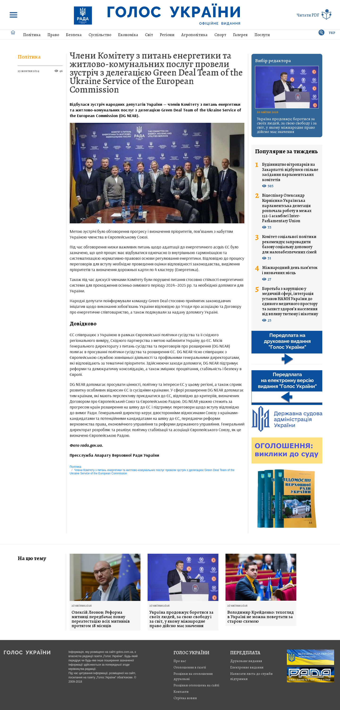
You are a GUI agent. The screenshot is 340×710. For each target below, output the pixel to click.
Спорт (220, 35)
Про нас (180, 661)
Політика (32, 35)
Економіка (128, 35)
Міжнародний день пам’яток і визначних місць (290, 270)
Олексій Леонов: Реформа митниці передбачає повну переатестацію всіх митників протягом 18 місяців (101, 619)
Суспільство (100, 35)
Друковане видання (246, 661)
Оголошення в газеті (190, 667)
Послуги (262, 35)
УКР (332, 33)
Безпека (74, 35)
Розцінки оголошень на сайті (196, 685)
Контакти (181, 691)
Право (53, 35)
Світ (149, 35)
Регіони (167, 35)
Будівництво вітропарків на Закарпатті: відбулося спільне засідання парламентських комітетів (290, 172)
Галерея (240, 35)
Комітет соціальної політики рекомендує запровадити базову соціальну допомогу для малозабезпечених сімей (289, 244)
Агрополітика (194, 35)
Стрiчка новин (185, 698)
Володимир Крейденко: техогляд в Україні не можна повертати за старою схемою (260, 617)
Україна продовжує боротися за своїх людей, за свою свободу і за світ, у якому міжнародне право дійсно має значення (287, 125)
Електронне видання (247, 667)
